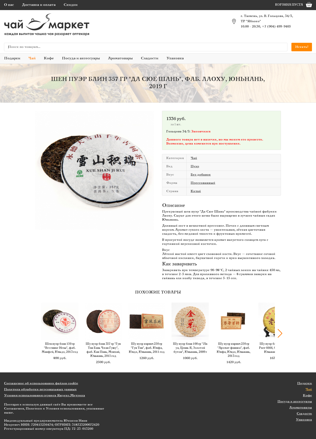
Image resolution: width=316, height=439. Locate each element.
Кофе (49, 58)
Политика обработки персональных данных (40, 389)
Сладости (149, 58)
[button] (280, 333)
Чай (32, 58)
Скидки (71, 5)
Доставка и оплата (39, 5)
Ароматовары (120, 58)
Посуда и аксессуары (81, 58)
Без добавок (201, 174)
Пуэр (195, 166)
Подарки (12, 58)
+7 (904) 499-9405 (276, 26)
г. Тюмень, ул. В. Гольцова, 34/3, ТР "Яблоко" (267, 19)
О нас (9, 5)
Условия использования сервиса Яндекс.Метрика (44, 395)
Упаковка (175, 58)
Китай (196, 191)
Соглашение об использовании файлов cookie (41, 383)
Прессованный (203, 182)
